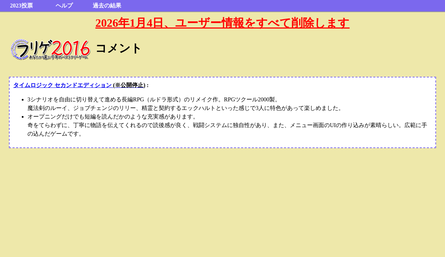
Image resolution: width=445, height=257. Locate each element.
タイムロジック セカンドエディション (79, 85)
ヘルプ (64, 5)
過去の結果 (107, 5)
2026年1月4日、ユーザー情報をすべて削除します (222, 22)
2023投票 (21, 5)
